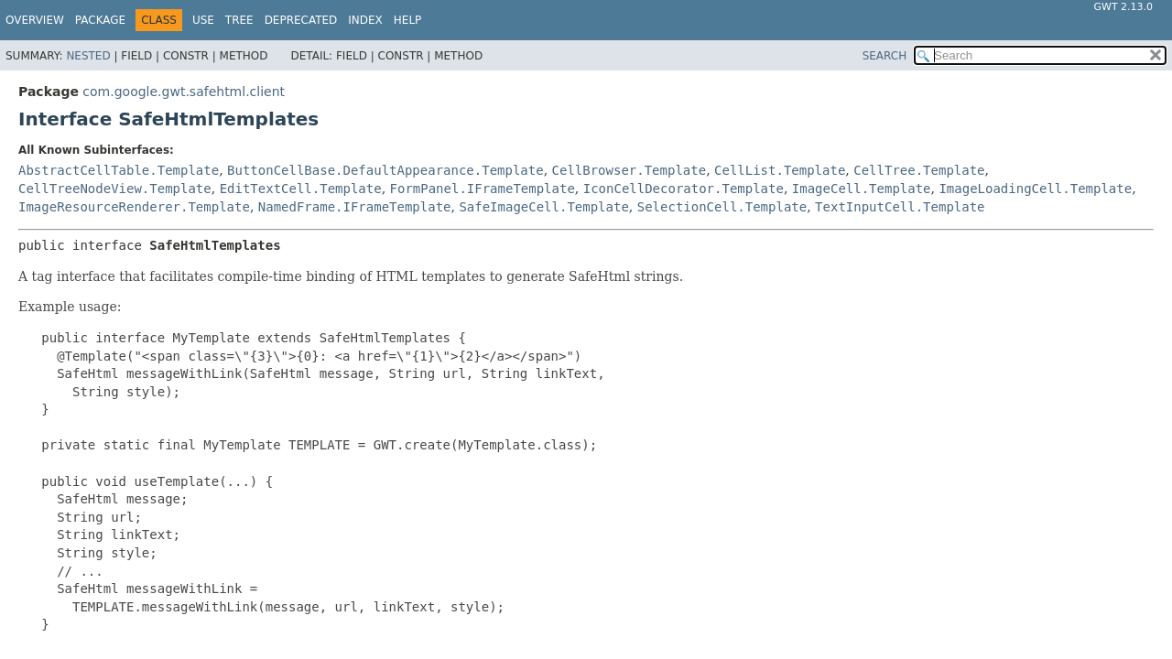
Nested (88, 55)
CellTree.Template (918, 170)
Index (365, 20)
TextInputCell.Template (899, 207)
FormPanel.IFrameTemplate (482, 188)
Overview (34, 20)
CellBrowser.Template (629, 170)
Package (100, 20)
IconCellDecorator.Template (683, 188)
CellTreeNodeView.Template (115, 188)
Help (408, 20)
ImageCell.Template (861, 188)
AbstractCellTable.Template (118, 170)
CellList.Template (779, 170)
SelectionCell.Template (722, 207)
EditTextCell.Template (301, 188)
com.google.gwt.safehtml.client (183, 91)
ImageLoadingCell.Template (1035, 188)
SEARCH (885, 55)
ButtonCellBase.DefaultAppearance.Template (385, 170)
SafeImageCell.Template (543, 207)
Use (203, 20)
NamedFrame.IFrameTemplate (354, 207)
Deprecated (301, 20)
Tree (239, 20)
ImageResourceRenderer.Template (134, 207)
